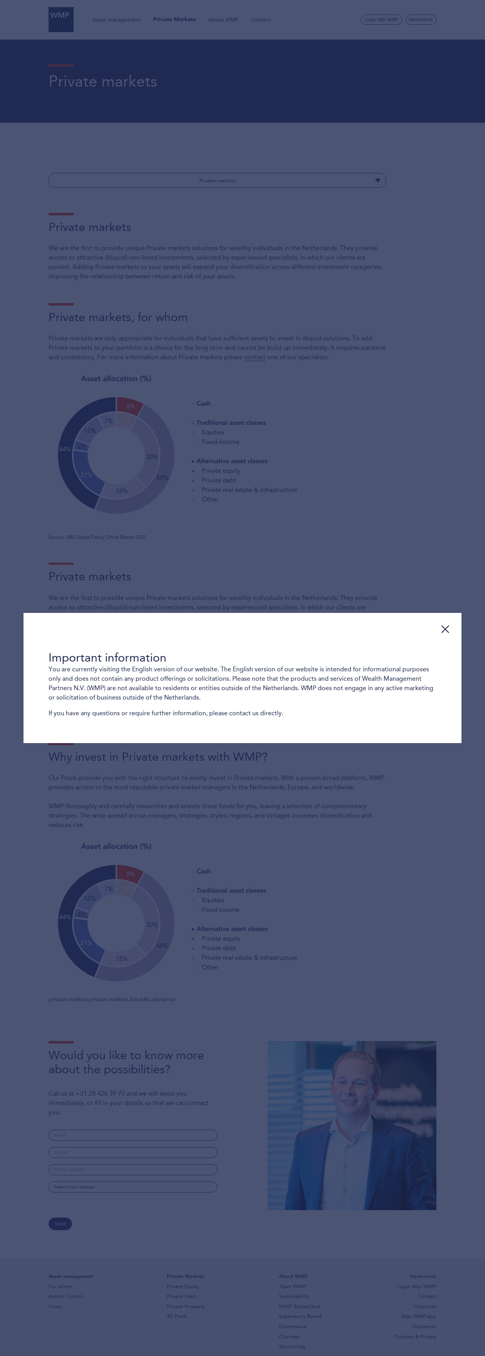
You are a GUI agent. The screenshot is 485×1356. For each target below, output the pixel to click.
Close (445, 629)
